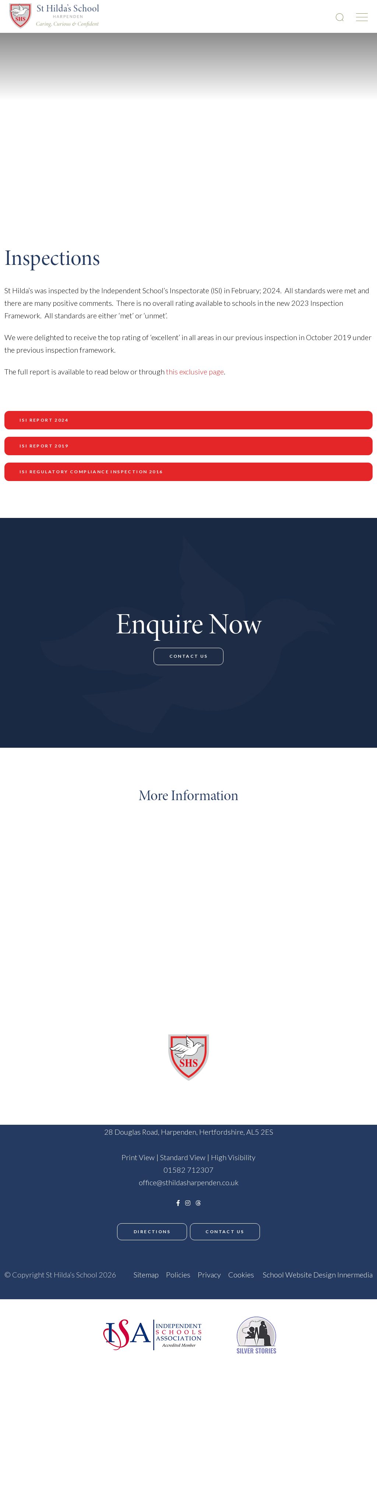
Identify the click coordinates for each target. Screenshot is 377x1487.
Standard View (182, 1242)
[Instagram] (187, 1287)
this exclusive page (195, 371)
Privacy (209, 1353)
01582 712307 (188, 1254)
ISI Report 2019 (44, 446)
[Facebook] (178, 1287)
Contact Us (188, 713)
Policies (178, 1353)
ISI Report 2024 (44, 420)
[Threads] (198, 1287)
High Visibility (233, 1242)
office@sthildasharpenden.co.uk (189, 1267)
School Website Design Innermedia (318, 1353)
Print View (138, 1242)
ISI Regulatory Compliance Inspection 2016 (91, 471)
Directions (149, 1316)
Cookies (241, 1353)
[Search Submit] (339, 17)
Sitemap (146, 1353)
